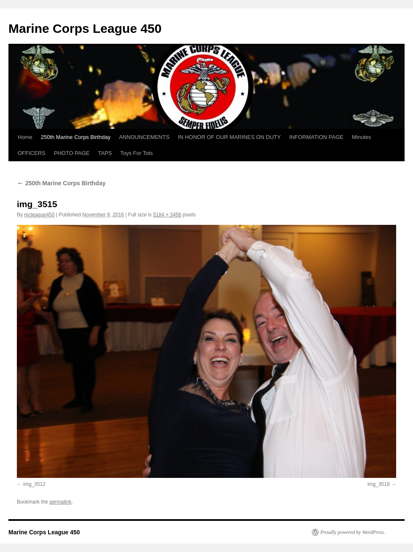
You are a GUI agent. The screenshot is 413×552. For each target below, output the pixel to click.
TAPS (105, 153)
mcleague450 (39, 215)
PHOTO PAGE (72, 153)
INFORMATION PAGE (316, 137)
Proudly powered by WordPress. (352, 532)
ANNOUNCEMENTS (144, 137)
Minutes (361, 137)
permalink (60, 502)
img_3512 (34, 484)
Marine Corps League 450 (84, 28)
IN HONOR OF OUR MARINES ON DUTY (229, 137)
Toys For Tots (137, 153)
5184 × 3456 (167, 215)
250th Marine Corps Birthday (75, 137)
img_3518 (378, 484)
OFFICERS (32, 153)
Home (25, 137)
